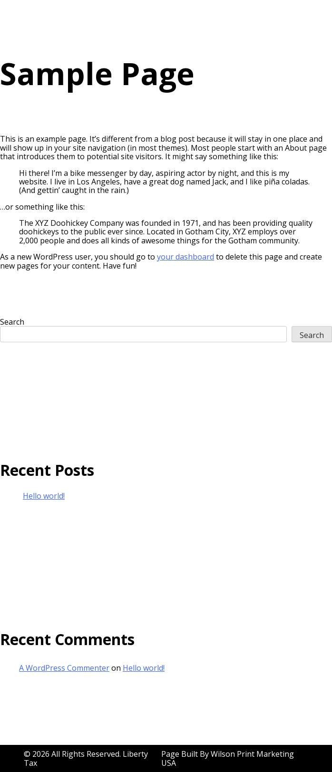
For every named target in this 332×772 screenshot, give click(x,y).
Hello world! (44, 496)
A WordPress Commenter (64, 668)
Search (12, 322)
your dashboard (185, 256)
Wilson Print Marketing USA (227, 758)
